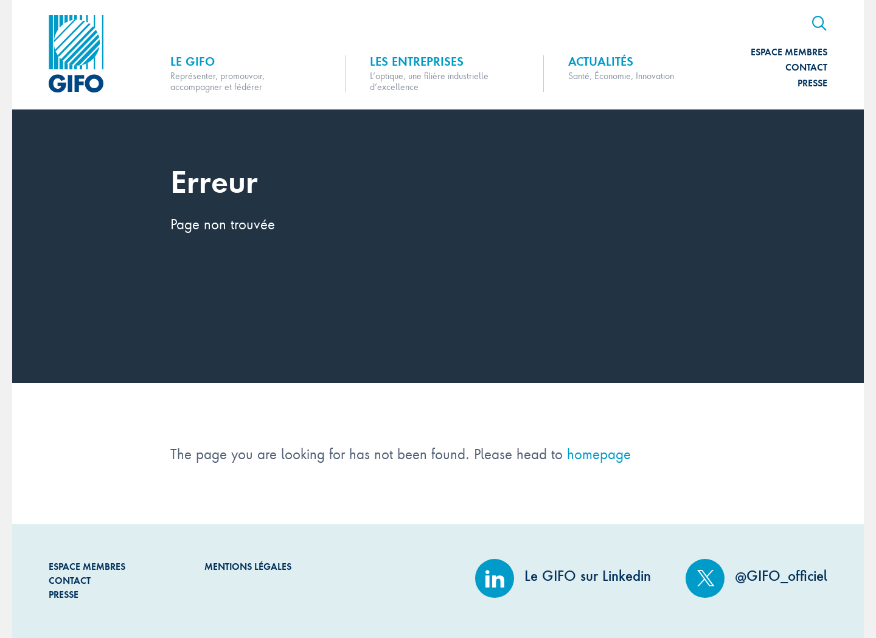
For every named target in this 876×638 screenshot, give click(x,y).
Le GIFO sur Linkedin (563, 576)
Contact (806, 67)
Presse (812, 83)
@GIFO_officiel (756, 576)
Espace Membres (789, 52)
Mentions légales (247, 566)
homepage (599, 453)
